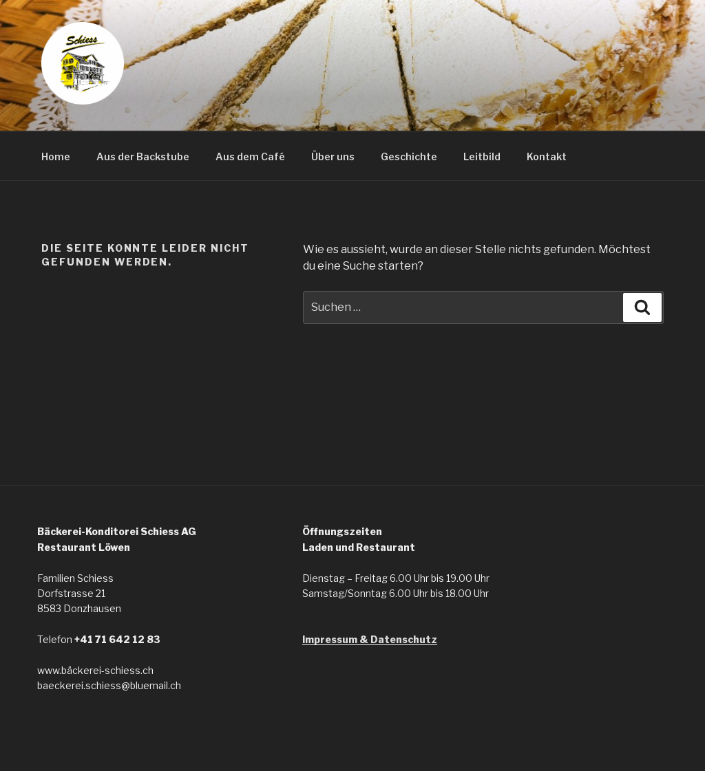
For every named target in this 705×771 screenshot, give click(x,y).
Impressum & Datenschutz (369, 639)
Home (55, 156)
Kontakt (547, 156)
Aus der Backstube (142, 156)
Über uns (333, 156)
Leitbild (482, 156)
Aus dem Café (250, 156)
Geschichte (409, 156)
